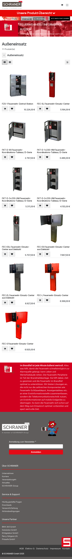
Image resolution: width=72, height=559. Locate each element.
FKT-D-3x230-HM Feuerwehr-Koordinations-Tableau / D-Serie (17, 199)
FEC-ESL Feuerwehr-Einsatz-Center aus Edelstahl (15, 248)
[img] (67, 542)
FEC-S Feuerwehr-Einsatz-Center (17, 344)
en (9, 479)
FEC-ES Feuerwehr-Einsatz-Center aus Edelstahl (53, 248)
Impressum (55, 548)
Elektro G (30, 548)
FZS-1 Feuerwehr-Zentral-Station (17, 104)
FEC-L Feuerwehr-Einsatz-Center (52, 295)
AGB (21, 548)
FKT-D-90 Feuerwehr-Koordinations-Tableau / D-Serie (17, 151)
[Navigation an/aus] (67, 5)
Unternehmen (8, 473)
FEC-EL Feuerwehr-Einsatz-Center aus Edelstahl (18, 296)
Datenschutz (42, 548)
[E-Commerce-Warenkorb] (62, 5)
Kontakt (66, 548)
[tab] (36, 13)
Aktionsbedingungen (11, 511)
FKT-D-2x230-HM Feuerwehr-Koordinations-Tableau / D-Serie (52, 199)
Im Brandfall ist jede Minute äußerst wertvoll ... (42, 33)
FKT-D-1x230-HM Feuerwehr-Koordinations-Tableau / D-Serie (52, 151)
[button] (5, 108)
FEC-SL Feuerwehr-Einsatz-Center (53, 104)
